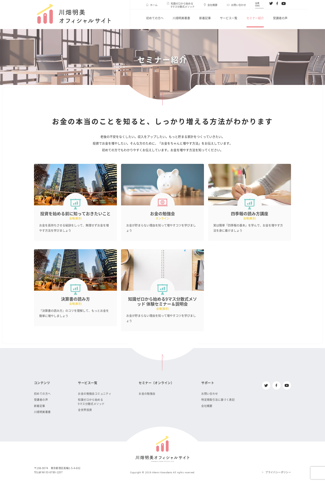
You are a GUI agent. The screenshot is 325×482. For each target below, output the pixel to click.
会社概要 (212, 5)
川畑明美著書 (181, 18)
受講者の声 (280, 18)
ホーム (154, 5)
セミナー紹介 (255, 18)
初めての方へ (155, 18)
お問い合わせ (238, 5)
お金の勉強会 (147, 393)
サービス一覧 (228, 18)
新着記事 (205, 18)
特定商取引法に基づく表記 (218, 399)
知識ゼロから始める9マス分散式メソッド (183, 5)
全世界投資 (85, 409)
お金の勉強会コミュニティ (94, 393)
